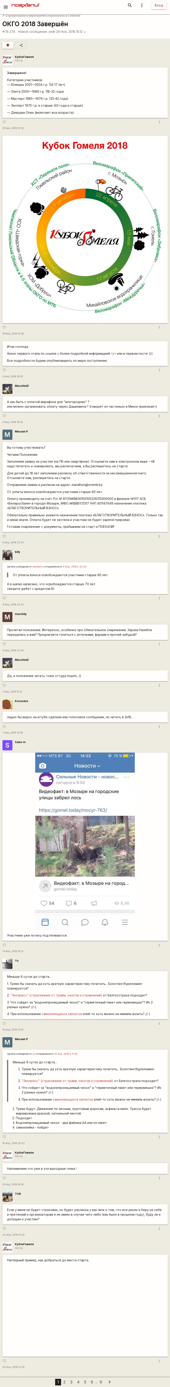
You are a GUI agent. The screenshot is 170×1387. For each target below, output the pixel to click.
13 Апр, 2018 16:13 (12, 951)
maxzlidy (21, 614)
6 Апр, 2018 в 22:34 (74, 566)
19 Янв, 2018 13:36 (13, 333)
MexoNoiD (22, 385)
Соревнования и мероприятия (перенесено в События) (41, 15)
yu (34, 1053)
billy (17, 552)
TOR (18, 1193)
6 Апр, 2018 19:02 (12, 422)
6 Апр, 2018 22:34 (13, 542)
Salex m (20, 742)
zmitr (51, 31)
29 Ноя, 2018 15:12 (71, 31)
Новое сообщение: (33, 31)
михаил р (38, 566)
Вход (159, 5)
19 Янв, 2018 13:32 (13, 128)
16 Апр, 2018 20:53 (13, 1143)
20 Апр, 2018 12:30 (13, 1367)
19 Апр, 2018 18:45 (13, 1184)
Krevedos (21, 701)
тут (113, 353)
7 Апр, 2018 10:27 (12, 691)
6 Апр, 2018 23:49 (13, 650)
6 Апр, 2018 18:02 (12, 376)
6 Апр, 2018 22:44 (13, 604)
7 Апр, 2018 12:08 (12, 732)
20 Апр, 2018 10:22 (13, 1234)
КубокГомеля (24, 57)
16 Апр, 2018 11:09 (12, 1029)
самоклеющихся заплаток (62, 1014)
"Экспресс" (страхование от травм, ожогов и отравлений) (56, 995)
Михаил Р (21, 431)
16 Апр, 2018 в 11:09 (65, 1053)
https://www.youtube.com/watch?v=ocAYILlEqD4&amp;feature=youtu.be (85, 1310)
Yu (17, 960)
